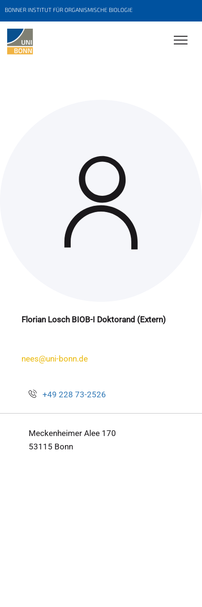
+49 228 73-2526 (74, 394)
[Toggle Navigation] (181, 41)
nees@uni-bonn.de (54, 358)
